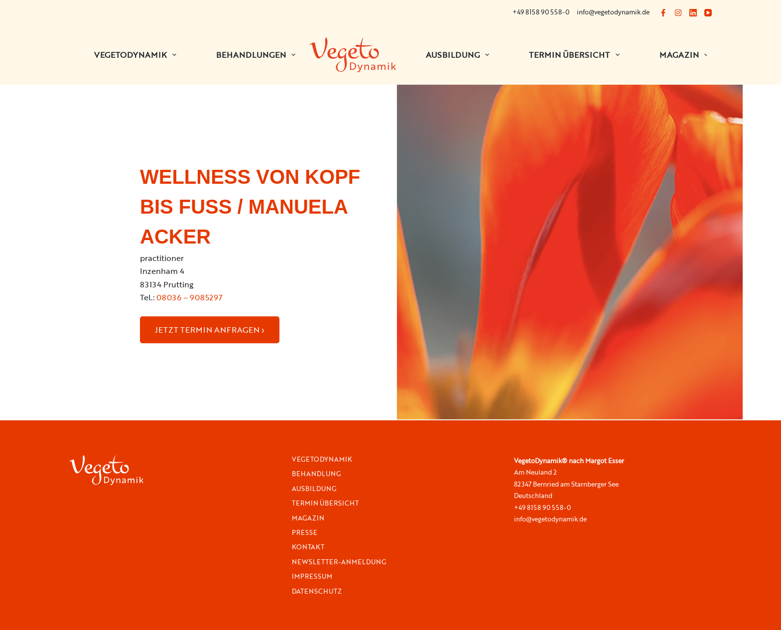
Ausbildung (459, 55)
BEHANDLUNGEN (257, 55)
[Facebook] (663, 12)
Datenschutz (317, 591)
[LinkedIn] (693, 12)
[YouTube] (708, 12)
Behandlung (316, 474)
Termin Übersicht (576, 55)
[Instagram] (678, 12)
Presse (304, 532)
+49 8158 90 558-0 (541, 12)
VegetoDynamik (322, 459)
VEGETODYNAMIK (137, 55)
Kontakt (308, 547)
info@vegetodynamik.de (613, 12)
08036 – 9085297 (189, 297)
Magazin (685, 55)
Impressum (312, 576)
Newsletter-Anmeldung (339, 562)
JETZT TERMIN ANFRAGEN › (209, 330)
